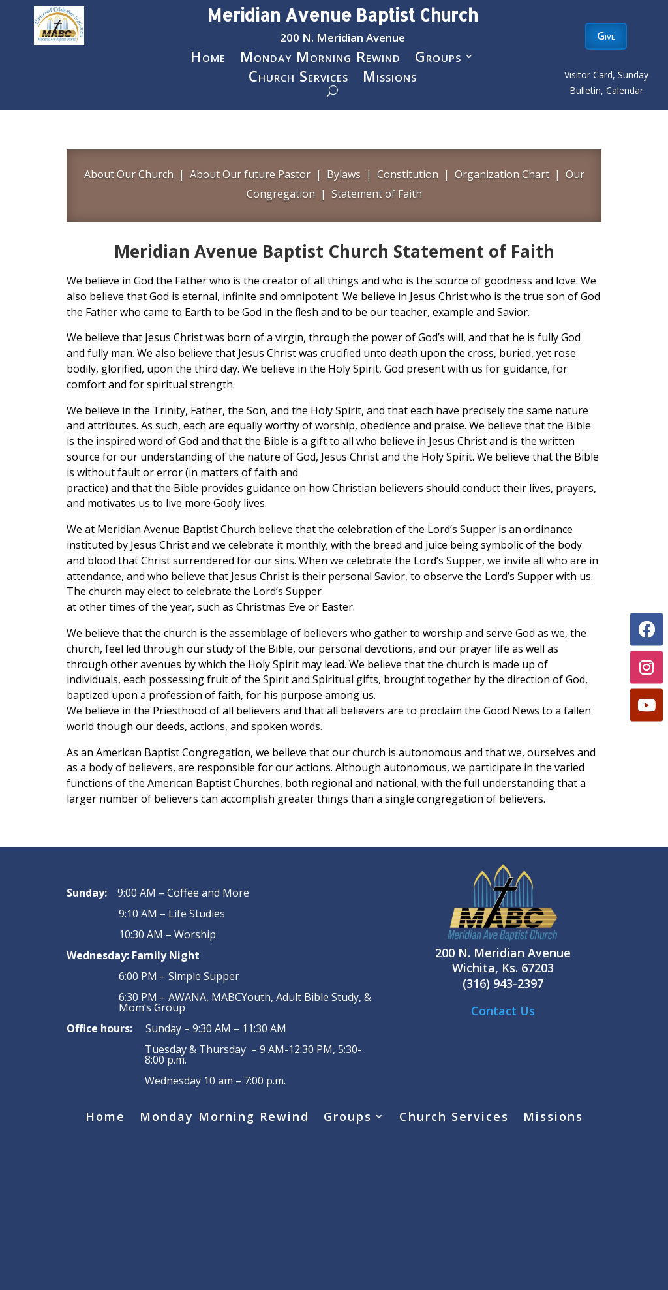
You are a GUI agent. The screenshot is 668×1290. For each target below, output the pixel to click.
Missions (390, 78)
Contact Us (503, 1011)
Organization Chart (502, 174)
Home (208, 59)
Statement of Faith (376, 194)
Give (606, 36)
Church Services (298, 78)
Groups (438, 59)
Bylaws (344, 174)
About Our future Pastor (250, 174)
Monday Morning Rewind (320, 59)
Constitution (406, 174)
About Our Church (129, 174)
